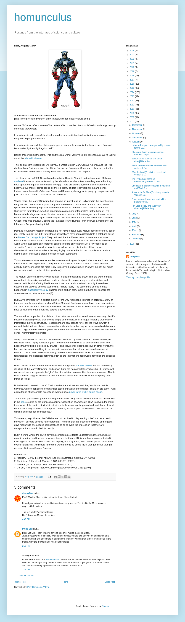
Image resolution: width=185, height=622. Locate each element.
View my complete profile (138, 277)
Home (65, 582)
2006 (132, 244)
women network (53, 559)
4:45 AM (26, 519)
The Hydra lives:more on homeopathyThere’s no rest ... (147, 180)
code (23, 402)
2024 (132, 50)
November (137, 129)
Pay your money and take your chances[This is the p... (146, 207)
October (136, 133)
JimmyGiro (27, 493)
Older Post (110, 582)
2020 (132, 67)
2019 (132, 71)
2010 (132, 109)
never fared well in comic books (85, 392)
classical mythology (38, 290)
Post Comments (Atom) (38, 587)
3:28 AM (26, 569)
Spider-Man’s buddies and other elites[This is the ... (147, 159)
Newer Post (20, 582)
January (136, 238)
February (136, 234)
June (134, 218)
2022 (132, 59)
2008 (132, 117)
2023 (132, 54)
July (134, 213)
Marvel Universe (33, 158)
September (137, 137)
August (135, 142)
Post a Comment (27, 575)
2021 (132, 63)
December (137, 125)
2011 (132, 104)
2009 (132, 113)
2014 (132, 92)
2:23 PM (26, 546)
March (135, 230)
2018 (132, 75)
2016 (132, 84)
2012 (132, 100)
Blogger (105, 606)
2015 (132, 88)
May (134, 222)
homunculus (43, 17)
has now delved (84, 365)
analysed (19, 181)
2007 (132, 121)
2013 (132, 96)
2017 (132, 80)
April (134, 226)
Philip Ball (27, 529)
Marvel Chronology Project (32, 237)
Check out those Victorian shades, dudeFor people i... (148, 153)
